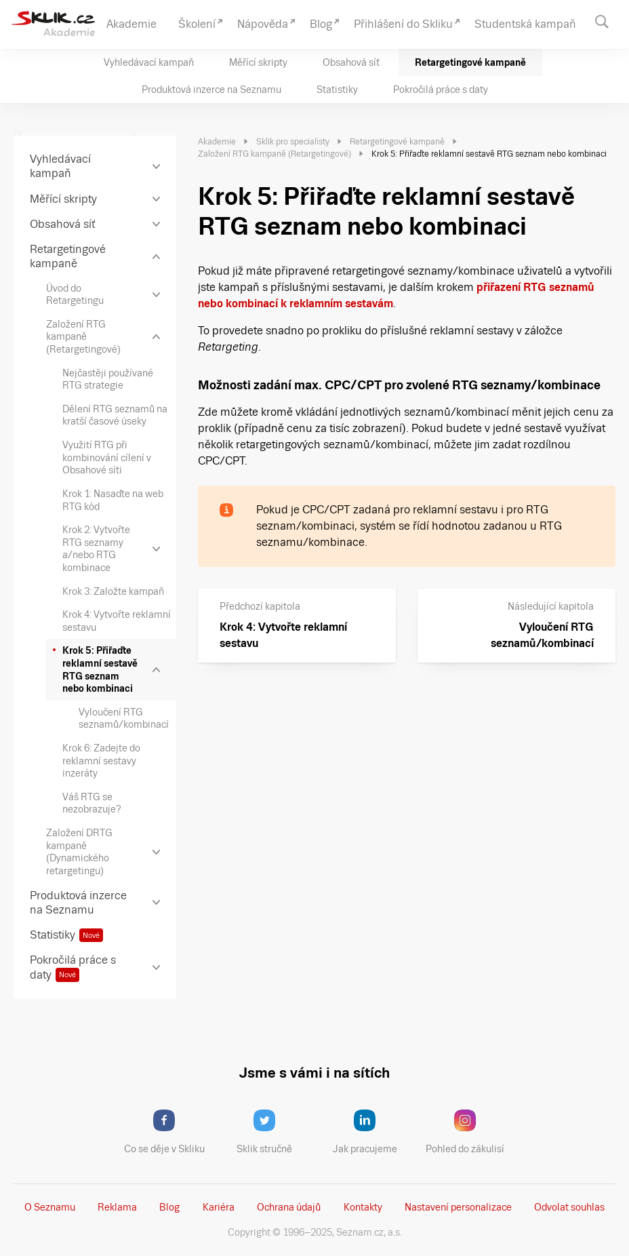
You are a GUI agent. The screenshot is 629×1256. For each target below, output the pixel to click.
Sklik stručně (275, 1132)
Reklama (117, 1207)
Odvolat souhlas (569, 1207)
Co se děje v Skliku (169, 1132)
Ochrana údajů (289, 1207)
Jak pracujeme (373, 1132)
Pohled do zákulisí (470, 1132)
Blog (169, 1207)
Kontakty (363, 1207)
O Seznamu (49, 1207)
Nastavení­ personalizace (458, 1207)
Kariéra (219, 1207)
